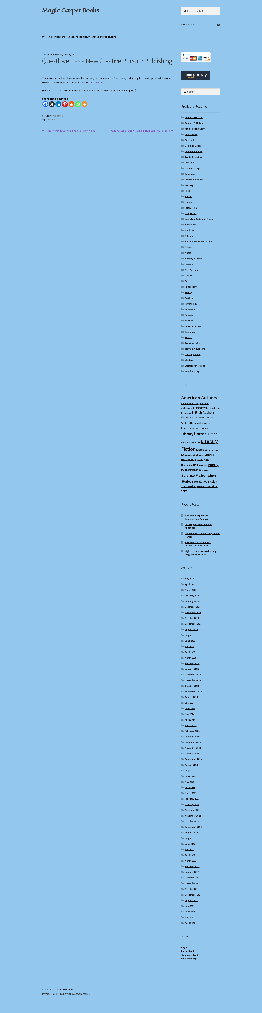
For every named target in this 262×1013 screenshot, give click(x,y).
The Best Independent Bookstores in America (196, 517)
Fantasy (189, 185)
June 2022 (190, 843)
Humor (188, 202)
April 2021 (190, 922)
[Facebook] (45, 104)
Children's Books (193, 151)
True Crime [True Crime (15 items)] (211, 486)
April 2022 (190, 855)
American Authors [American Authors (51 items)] (199, 398)
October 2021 (192, 889)
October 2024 (192, 685)
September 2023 (193, 759)
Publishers (59, 36)
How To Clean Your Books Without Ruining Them (198, 544)
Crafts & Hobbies (193, 156)
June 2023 (190, 776)
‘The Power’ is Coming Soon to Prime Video (70, 131)
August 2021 (191, 900)
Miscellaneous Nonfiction (198, 241)
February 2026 (192, 595)
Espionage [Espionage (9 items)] (205, 423)
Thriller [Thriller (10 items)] (200, 486)
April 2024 (190, 719)
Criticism (189, 162)
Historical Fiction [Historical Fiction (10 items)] (200, 428)
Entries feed (187, 951)
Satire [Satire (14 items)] (197, 469)
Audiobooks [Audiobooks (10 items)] (187, 408)
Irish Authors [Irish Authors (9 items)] (187, 442)
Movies (188, 247)
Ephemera (190, 173)
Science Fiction (193, 326)
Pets (187, 281)
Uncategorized (192, 354)
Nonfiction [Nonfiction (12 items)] (187, 465)
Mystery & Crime (193, 258)
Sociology (190, 331)
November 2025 (193, 612)
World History (192, 371)
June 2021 (190, 911)
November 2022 (193, 815)
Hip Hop (51, 119)
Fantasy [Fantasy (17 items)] (186, 428)
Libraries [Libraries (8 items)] (197, 442)
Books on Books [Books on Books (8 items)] (213, 408)
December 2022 (193, 810)
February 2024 (192, 730)
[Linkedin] (58, 104)
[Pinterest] (65, 104)
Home (49, 36)
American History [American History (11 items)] (190, 403)
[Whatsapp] (78, 104)
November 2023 (193, 747)
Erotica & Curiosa (194, 179)
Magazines (190, 224)
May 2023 (189, 781)
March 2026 (190, 589)
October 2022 (192, 821)
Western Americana (195, 365)
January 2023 (192, 804)
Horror (188, 196)
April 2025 (190, 652)
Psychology (191, 303)
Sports (188, 337)
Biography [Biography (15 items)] (199, 407)
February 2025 (192, 663)
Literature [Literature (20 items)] (203, 450)
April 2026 (190, 584)
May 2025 (189, 646)
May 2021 (189, 917)
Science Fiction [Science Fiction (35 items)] (194, 475)
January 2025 (192, 668)
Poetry (188, 292)
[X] (52, 104)
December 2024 (193, 674)
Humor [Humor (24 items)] (211, 434)
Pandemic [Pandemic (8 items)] (203, 465)
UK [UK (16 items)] (185, 491)
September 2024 (193, 691)
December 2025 (193, 606)
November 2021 (193, 883)
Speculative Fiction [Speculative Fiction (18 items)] (204, 481)
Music (188, 252)
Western (189, 360)
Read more (97, 82)
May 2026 (189, 578)
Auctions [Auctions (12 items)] (204, 403)
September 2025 (193, 623)
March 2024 (190, 725)
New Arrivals (191, 269)
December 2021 (193, 877)
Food (187, 190)
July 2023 (189, 770)
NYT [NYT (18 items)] (196, 465)
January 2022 (192, 872)
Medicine (189, 230)
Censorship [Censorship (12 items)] (187, 417)
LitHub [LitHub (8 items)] (195, 455)
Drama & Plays (192, 168)
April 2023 (190, 787)
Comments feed (189, 954)
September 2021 (193, 894)
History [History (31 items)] (187, 433)
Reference (190, 309)
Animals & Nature (194, 123)
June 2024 (190, 708)
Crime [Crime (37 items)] (186, 422)
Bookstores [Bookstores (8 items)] (186, 413)
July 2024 (189, 702)
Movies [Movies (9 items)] (184, 459)
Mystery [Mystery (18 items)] (200, 459)
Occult (188, 275)
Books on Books (193, 145)
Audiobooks (191, 134)
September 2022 (193, 826)
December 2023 (193, 742)
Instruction (191, 207)
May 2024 (189, 714)
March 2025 (190, 657)
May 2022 (189, 849)
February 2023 (192, 798)
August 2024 (191, 697)
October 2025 (192, 618)
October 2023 (192, 753)
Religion (189, 314)
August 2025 (191, 629)
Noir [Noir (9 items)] (207, 459)
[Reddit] (71, 104)
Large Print (190, 213)
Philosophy (191, 286)
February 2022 (192, 866)
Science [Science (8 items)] (205, 470)
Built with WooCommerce (75, 993)
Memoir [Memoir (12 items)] (210, 454)
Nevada (189, 264)
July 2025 (189, 635)
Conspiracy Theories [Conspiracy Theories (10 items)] (203, 417)
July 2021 (189, 906)
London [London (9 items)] (202, 455)
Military (189, 235)
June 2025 (190, 640)
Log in (184, 947)
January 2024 (192, 736)
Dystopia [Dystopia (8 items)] (196, 423)
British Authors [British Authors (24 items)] (202, 412)
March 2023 (190, 793)
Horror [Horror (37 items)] (200, 433)
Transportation (193, 343)
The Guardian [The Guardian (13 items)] (188, 486)
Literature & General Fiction (199, 218)
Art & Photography (195, 128)
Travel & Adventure (195, 348)
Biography (190, 140)
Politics (189, 298)
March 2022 (190, 860)
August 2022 (191, 832)
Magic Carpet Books (70, 10)
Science (189, 320)
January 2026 (192, 601)
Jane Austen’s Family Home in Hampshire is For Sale (140, 131)
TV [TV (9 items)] (182, 491)
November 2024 (193, 680)
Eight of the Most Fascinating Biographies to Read (200, 553)
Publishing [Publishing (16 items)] (187, 470)
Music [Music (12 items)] (191, 459)
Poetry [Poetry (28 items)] (213, 464)
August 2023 (191, 764)
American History (194, 117)
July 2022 (189, 838)
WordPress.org (188, 958)
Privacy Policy (50, 993)
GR (73, 54)
